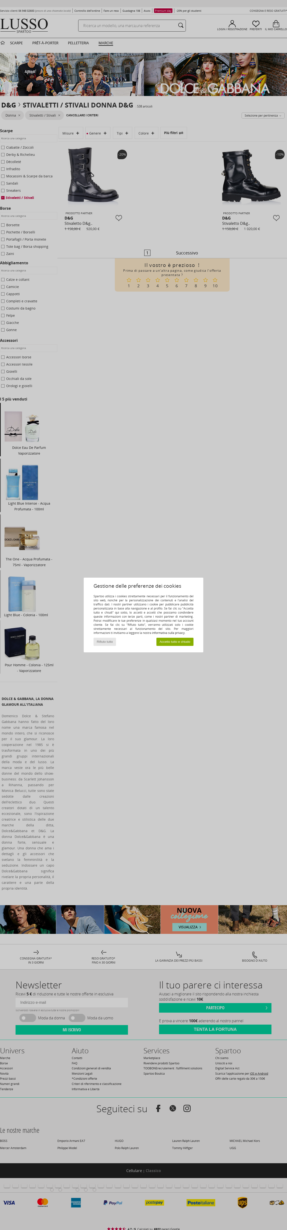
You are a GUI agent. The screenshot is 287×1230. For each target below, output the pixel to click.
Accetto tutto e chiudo (175, 641)
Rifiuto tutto (105, 641)
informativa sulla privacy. (168, 633)
